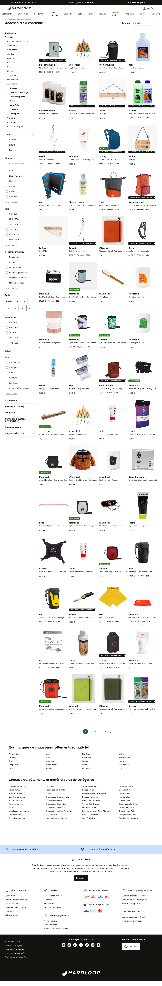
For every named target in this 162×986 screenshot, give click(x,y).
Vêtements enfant (90, 791)
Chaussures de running (56, 809)
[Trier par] (144, 28)
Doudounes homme (17, 802)
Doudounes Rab (126, 798)
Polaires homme (16, 809)
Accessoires (12, 89)
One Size (9, 306)
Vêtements (7, 14)
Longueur (19, 418)
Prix (19, 214)
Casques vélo (51, 820)
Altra (47, 759)
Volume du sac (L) (19, 412)
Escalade (68, 14)
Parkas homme (15, 806)
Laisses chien (124, 806)
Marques (130, 14)
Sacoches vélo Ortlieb (128, 809)
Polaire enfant (88, 795)
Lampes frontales (16, 820)
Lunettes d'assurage (19, 97)
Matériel (10, 76)
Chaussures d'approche (17, 46)
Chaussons (12, 55)
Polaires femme (16, 798)
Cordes (10, 59)
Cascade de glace (15, 132)
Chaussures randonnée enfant (59, 816)
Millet (48, 763)
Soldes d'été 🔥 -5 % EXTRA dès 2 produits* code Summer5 (81, 19)
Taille (19, 300)
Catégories (19, 38)
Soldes (143, 14)
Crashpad (14, 119)
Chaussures (23, 14)
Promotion (19, 322)
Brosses (13, 93)
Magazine (156, 14)
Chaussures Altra (126, 813)
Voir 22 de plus (11, 293)
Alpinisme (11, 80)
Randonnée (39, 14)
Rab (10, 766)
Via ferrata (11, 123)
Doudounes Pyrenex (91, 806)
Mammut (86, 773)
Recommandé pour (19, 257)
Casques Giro (125, 795)
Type (19, 362)
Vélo (80, 14)
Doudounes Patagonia (128, 823)
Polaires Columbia (90, 813)
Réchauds (50, 791)
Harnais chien (125, 802)
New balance (124, 763)
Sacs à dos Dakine (90, 823)
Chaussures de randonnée (57, 802)
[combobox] (20, 168)
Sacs (9, 72)
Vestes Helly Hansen (91, 809)
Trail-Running (54, 14)
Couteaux (14, 115)
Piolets (48, 798)
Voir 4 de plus (11, 250)
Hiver (90, 14)
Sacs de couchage (17, 823)
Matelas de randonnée (19, 816)
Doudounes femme (17, 791)
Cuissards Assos (126, 791)
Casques (11, 68)
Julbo (121, 759)
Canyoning (12, 127)
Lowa (11, 773)
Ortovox (12, 763)
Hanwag (122, 766)
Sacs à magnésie (17, 102)
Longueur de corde (19, 438)
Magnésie (14, 110)
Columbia (86, 763)
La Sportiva (13, 770)
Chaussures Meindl (90, 820)
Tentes (12, 813)
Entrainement (13, 85)
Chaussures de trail (54, 806)
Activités (102, 14)
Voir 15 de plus (11, 399)
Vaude (85, 770)
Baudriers (11, 63)
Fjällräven (86, 759)
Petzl (121, 773)
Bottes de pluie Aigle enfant (94, 798)
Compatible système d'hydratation (19, 425)
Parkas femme (15, 795)
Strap (12, 106)
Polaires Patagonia (90, 802)
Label (19, 356)
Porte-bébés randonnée (56, 823)
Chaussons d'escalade (55, 813)
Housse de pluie (19, 432)
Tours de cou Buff (127, 816)
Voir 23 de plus (12, 207)
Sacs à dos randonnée (55, 795)
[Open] (33, 168)
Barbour (49, 773)
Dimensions (19, 405)
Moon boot (50, 766)
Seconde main (116, 14)
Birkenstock (124, 770)
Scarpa (85, 766)
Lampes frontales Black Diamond (96, 816)
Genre (19, 140)
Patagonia (13, 759)
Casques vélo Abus (127, 820)
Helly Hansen (51, 770)
